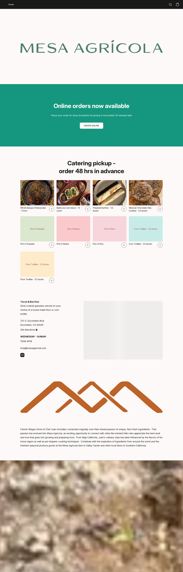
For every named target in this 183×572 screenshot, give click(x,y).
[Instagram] (22, 355)
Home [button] (11, 4)
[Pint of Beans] (73, 232)
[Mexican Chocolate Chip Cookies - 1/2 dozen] (146, 196)
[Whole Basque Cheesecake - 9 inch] (37, 196)
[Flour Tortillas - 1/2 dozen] (37, 267)
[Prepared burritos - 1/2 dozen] (110, 196)
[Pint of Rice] (110, 232)
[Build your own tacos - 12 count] (73, 196)
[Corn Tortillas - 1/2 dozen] (146, 232)
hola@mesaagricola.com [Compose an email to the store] (33, 348)
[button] (170, 4)
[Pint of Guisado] (37, 232)
